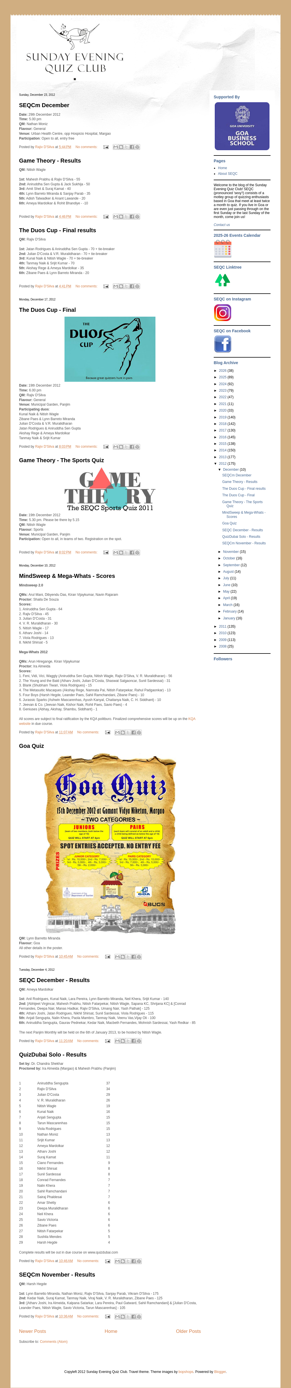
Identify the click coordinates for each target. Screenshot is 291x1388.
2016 (223, 437)
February (230, 611)
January (229, 618)
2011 (223, 626)
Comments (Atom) (53, 1342)
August (229, 572)
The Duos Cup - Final (47, 310)
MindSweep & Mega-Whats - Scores (67, 576)
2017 (223, 430)
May (226, 592)
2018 (223, 424)
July (226, 578)
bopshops (185, 1372)
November (231, 552)
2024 (223, 384)
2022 (223, 397)
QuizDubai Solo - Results (53, 1054)
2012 (223, 464)
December (231, 470)
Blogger (220, 1372)
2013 (223, 457)
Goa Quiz (31, 746)
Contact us (222, 225)
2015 (223, 444)
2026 (223, 371)
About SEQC (228, 174)
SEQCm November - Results (57, 1274)
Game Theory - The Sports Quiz (61, 460)
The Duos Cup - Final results (57, 230)
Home (111, 1331)
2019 (223, 417)
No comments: (87, 147)
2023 (223, 391)
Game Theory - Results (50, 160)
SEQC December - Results (54, 980)
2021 (223, 404)
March (228, 605)
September (232, 565)
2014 (223, 450)
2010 (223, 633)
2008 (223, 646)
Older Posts (188, 1331)
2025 (223, 377)
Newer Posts (32, 1331)
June (227, 585)
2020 (223, 410)
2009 (223, 640)
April (227, 598)
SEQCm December (44, 105)
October (229, 558)
